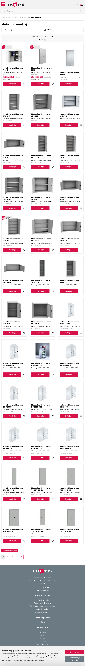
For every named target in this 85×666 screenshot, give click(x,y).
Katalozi (42, 638)
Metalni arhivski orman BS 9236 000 (13, 364)
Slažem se (74, 652)
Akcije (42, 622)
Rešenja (43, 632)
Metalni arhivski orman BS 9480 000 (13, 447)
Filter (47, 30)
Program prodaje (20, 17)
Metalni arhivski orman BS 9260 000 (41, 364)
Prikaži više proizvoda (10, 550)
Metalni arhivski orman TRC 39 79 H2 (69, 531)
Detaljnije (12, 84)
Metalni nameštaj (42, 600)
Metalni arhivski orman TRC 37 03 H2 (13, 531)
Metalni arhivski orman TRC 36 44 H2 (41, 531)
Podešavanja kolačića (74, 659)
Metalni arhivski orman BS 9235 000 (13, 406)
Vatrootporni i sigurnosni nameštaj (42, 606)
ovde (42, 660)
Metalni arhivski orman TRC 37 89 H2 (41, 489)
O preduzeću (42, 644)
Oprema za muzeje (42, 612)
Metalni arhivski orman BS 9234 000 (69, 323)
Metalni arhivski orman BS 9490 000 (69, 447)
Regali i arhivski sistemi (42, 603)
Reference (42, 641)
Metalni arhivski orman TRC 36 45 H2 (13, 489)
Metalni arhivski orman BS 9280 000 (69, 406)
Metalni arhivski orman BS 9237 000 (41, 406)
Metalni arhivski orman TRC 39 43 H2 (69, 489)
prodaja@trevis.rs (42, 590)
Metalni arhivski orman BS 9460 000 (69, 364)
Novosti (42, 635)
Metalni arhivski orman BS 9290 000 (41, 447)
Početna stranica (7, 17)
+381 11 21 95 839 (42, 588)
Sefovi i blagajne (42, 609)
